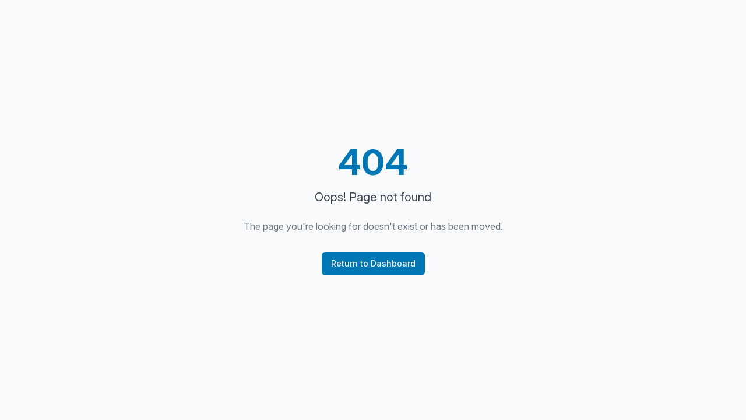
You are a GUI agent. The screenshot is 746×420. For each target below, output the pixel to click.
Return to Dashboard (373, 263)
